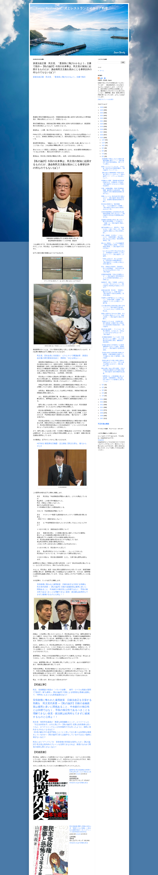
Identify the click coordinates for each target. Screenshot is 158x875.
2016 (102, 135)
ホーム (102, 70)
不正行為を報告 (103, 424)
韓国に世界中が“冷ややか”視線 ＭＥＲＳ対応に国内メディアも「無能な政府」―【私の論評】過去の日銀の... (113, 316)
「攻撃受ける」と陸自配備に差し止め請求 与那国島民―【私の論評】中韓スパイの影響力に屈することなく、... (112, 378)
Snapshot (101, 440)
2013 (102, 402)
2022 (102, 118)
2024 (102, 113)
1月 (103, 395)
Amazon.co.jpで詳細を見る (78, 782)
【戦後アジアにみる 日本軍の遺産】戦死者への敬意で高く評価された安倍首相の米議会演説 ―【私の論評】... (112, 324)
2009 (102, 413)
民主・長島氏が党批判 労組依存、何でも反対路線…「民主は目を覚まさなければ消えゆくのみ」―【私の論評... (112, 269)
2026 (102, 107)
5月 (103, 384)
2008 (102, 415)
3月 (103, 390)
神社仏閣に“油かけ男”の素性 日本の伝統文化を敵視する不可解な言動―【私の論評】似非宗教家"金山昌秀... (113, 371)
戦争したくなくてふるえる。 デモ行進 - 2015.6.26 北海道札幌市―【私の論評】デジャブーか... (113, 168)
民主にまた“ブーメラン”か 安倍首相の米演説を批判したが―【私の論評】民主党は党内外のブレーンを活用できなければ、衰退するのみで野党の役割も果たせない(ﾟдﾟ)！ (62, 744)
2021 (102, 121)
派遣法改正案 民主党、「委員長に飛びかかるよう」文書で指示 (59, 77)
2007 (102, 418)
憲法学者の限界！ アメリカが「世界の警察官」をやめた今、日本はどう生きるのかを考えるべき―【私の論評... (112, 331)
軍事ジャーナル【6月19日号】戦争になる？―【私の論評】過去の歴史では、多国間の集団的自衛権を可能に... (113, 198)
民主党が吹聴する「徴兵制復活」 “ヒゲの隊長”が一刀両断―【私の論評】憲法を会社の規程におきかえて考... (112, 206)
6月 (103, 156)
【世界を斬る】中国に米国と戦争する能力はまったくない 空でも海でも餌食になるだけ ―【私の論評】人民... (112, 363)
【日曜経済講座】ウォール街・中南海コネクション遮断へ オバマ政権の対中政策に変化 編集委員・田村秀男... (112, 339)
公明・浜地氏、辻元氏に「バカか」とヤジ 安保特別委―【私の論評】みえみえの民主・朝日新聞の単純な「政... (112, 238)
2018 (102, 129)
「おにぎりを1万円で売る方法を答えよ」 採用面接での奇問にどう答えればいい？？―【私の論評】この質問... (113, 253)
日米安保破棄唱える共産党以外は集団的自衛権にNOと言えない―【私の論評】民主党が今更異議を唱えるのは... (113, 214)
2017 (102, 132)
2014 (102, 399)
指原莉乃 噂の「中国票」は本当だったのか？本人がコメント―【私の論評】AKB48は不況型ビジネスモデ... (112, 284)
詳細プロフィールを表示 (105, 99)
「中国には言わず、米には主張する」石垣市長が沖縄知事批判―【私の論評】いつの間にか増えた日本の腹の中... (112, 261)
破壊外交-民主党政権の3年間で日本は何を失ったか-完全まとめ (80, 770)
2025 (102, 110)
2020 (102, 124)
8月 (103, 151)
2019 (102, 126)
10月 (103, 145)
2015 (102, 137)
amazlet (78, 774)
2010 (102, 410)
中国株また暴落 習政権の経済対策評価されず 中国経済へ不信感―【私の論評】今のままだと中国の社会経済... (112, 183)
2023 (102, 115)
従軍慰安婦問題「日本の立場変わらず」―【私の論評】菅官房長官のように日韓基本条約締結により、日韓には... (112, 277)
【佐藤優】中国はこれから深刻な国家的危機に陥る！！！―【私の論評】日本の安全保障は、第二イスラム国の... (112, 161)
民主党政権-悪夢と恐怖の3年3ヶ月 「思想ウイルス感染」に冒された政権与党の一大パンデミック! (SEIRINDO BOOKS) (80, 829)
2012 (102, 404)
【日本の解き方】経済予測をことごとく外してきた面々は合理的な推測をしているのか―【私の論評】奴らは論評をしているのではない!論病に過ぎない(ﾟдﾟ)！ (62, 734)
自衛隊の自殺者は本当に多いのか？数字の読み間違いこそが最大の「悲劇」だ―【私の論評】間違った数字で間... (112, 222)
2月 (103, 393)
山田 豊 (103, 78)
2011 (102, 407)
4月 (103, 387)
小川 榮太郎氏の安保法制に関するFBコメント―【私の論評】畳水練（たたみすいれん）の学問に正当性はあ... (113, 308)
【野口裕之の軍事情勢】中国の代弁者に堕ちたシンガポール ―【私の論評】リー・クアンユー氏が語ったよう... (112, 175)
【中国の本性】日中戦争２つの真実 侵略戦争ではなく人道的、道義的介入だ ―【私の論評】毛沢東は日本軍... (113, 347)
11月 (103, 143)
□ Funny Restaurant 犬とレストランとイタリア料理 (70, 8)
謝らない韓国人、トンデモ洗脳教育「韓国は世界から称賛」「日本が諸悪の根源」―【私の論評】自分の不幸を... (112, 245)
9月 (103, 148)
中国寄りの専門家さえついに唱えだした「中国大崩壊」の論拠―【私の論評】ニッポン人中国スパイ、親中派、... (112, 300)
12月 (103, 140)
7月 (103, 153)
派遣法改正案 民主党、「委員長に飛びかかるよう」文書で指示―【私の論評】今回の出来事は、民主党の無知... (112, 292)
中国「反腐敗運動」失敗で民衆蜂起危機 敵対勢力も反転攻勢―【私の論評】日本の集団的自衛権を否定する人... (112, 191)
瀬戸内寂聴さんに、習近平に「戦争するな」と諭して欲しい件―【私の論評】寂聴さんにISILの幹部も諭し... (112, 230)
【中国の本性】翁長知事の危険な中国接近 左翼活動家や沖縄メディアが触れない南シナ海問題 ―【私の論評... (112, 355)
